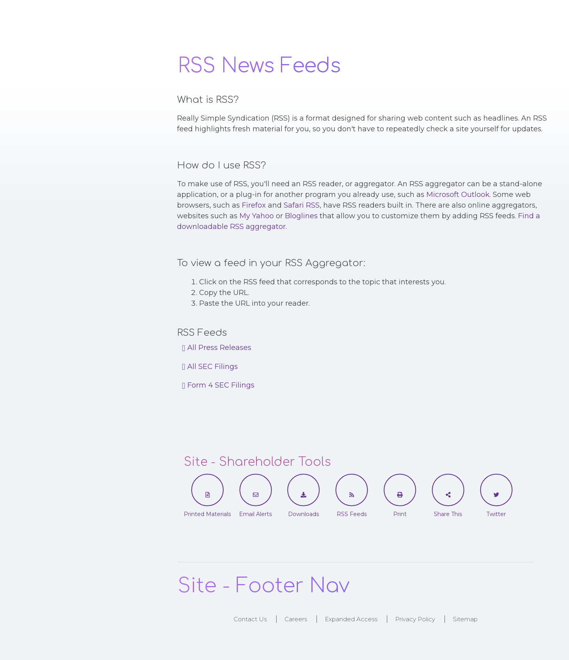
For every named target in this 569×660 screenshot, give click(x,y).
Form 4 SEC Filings (218, 385)
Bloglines (301, 216)
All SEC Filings (210, 366)
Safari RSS (302, 205)
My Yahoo (256, 216)
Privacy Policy (415, 619)
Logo (97, 25)
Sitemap (465, 619)
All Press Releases (216, 347)
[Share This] (448, 494)
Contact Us (250, 619)
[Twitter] (496, 494)
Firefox (254, 205)
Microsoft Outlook (458, 194)
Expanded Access (351, 619)
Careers (295, 619)
